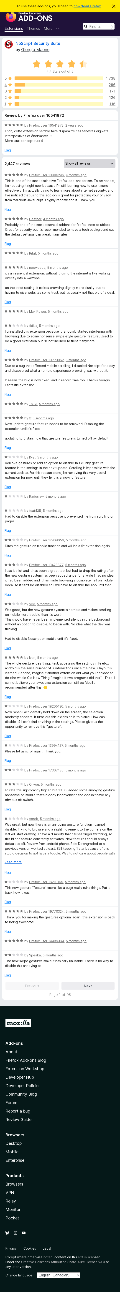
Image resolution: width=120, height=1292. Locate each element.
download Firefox (87, 6)
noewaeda (37, 267)
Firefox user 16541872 (46, 125)
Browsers (14, 1184)
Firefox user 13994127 (46, 745)
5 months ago (48, 253)
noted (48, 1257)
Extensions (14, 28)
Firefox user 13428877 (46, 565)
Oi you (34, 784)
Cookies (29, 1248)
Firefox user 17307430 (46, 770)
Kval (32, 457)
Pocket (12, 1218)
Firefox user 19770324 (46, 911)
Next (88, 986)
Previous (32, 986)
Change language (18, 1275)
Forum (11, 1102)
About (11, 1051)
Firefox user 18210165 (46, 882)
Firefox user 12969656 (46, 540)
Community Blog (21, 1094)
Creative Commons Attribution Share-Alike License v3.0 (63, 1262)
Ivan (32, 658)
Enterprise (14, 1160)
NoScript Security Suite (37, 43)
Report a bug (17, 1111)
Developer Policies (23, 1085)
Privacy (11, 1248)
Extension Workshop (24, 1068)
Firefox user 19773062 (46, 360)
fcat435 (35, 511)
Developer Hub (19, 1077)
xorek (33, 819)
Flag (8, 150)
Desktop (13, 1143)
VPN (9, 1192)
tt (30, 418)
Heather (35, 219)
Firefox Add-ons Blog (25, 1060)
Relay (10, 1201)
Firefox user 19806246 (46, 175)
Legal (47, 1248)
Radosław (36, 496)
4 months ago (76, 175)
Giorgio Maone (35, 49)
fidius (33, 326)
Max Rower (37, 311)
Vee (32, 604)
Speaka (35, 955)
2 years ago (74, 125)
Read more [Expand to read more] (13, 862)
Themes (33, 28)
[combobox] (99, 26)
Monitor (12, 1209)
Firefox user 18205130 (46, 706)
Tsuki (33, 404)
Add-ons (14, 1043)
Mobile (11, 1151)
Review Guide (18, 1119)
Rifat (32, 253)
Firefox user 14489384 (46, 941)
